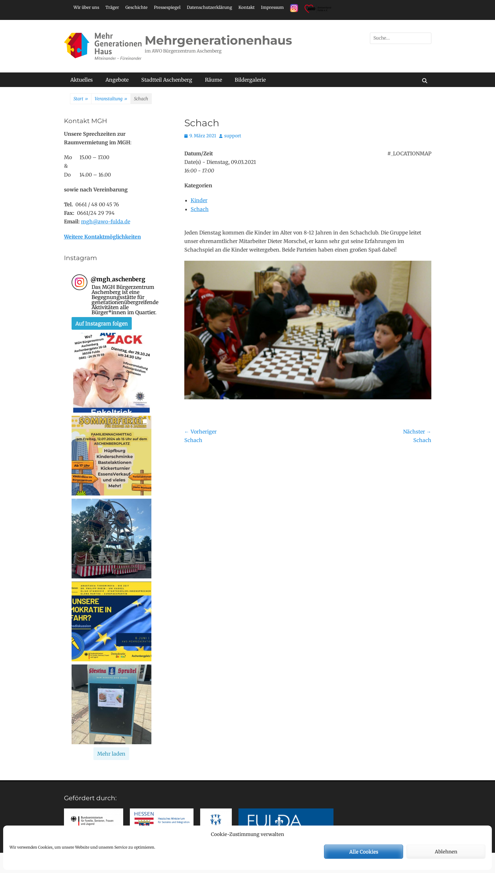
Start (80, 99)
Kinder (199, 200)
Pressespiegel (167, 7)
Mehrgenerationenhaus (218, 40)
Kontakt (246, 7)
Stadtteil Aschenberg (166, 80)
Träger (112, 7)
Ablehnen (446, 852)
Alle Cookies (363, 852)
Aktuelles (81, 80)
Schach (200, 209)
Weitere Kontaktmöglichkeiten (102, 237)
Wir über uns (86, 7)
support (232, 136)
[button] (111, 373)
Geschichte (136, 7)
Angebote (117, 80)
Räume (213, 80)
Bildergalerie (250, 80)
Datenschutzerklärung (209, 7)
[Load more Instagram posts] (111, 753)
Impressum (272, 7)
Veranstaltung (111, 99)
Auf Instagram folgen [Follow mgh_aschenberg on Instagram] (101, 323)
